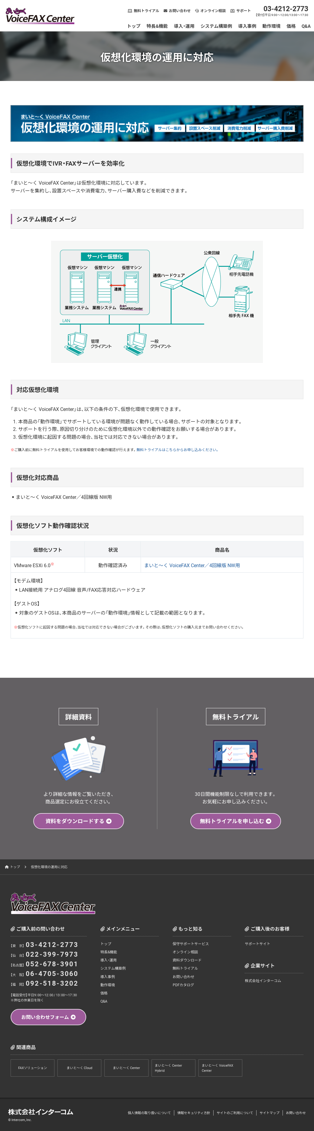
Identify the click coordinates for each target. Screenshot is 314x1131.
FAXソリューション (32, 1068)
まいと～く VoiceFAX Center (217, 1068)
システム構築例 (216, 26)
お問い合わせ (180, 11)
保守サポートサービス (191, 943)
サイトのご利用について (235, 1112)
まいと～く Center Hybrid (168, 1068)
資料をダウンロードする (75, 821)
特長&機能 (157, 26)
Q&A (306, 26)
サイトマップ (270, 1112)
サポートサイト (257, 943)
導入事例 (247, 26)
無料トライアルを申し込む (232, 821)
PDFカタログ (183, 984)
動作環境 (272, 26)
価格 (291, 26)
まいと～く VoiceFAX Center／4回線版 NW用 (192, 565)
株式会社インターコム (263, 980)
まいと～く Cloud (79, 1068)
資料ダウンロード (187, 960)
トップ (134, 26)
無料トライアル (146, 11)
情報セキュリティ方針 (193, 1112)
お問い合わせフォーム (45, 1016)
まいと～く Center (126, 1068)
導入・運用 (184, 26)
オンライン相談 (213, 11)
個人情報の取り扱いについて (149, 1112)
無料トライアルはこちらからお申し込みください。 (177, 449)
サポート (244, 11)
